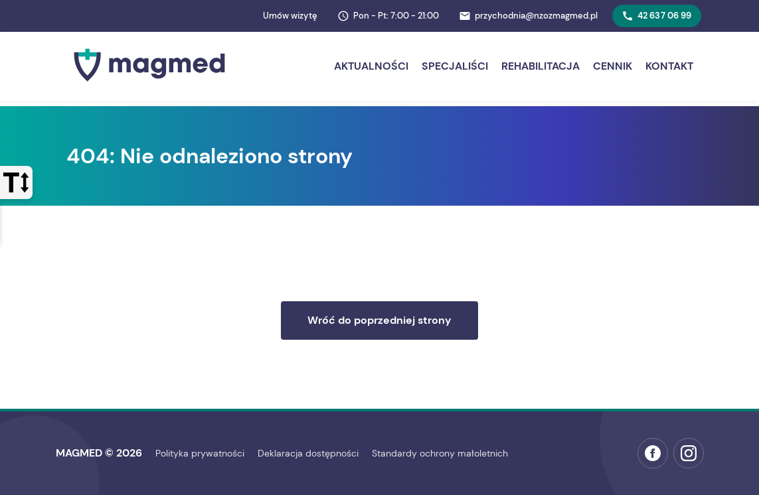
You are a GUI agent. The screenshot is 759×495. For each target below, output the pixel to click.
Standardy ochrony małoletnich (440, 453)
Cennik (612, 66)
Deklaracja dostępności (308, 453)
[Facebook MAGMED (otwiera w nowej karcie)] (652, 453)
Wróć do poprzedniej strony (379, 320)
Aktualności (371, 66)
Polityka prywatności (199, 453)
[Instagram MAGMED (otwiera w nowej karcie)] (688, 453)
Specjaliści (455, 66)
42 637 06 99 (657, 16)
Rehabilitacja (540, 66)
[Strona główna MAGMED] (149, 85)
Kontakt (669, 66)
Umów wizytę (290, 15)
